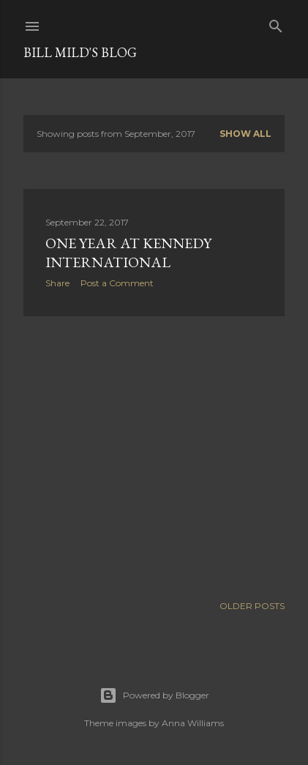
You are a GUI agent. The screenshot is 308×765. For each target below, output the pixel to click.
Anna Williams (193, 722)
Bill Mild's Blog (80, 52)
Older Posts (252, 605)
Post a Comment (117, 282)
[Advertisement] (154, 455)
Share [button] (57, 282)
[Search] (276, 23)
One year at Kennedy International (128, 253)
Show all (245, 133)
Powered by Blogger (154, 695)
